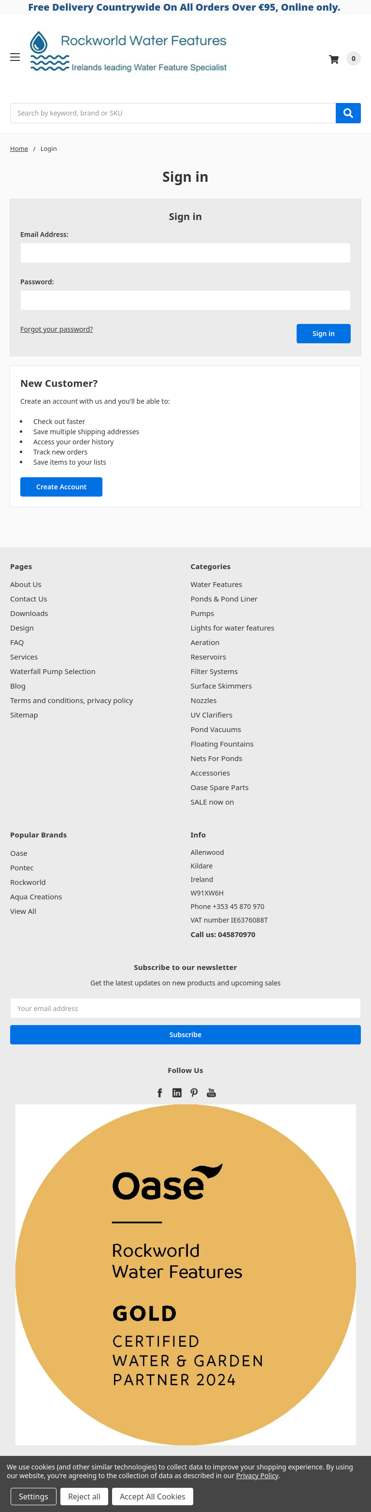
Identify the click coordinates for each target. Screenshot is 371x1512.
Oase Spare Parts (220, 785)
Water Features (217, 582)
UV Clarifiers (212, 713)
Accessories (210, 771)
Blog (18, 684)
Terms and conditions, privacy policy (71, 698)
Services (24, 655)
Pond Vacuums (216, 727)
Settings (33, 1496)
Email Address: (44, 234)
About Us (26, 582)
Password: (37, 281)
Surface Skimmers (221, 684)
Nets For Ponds (217, 756)
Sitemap (24, 713)
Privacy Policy (257, 1475)
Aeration (205, 640)
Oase (19, 850)
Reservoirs (209, 655)
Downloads (29, 611)
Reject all (84, 1496)
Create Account (61, 484)
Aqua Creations (36, 894)
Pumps (202, 611)
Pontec (22, 865)
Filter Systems (214, 669)
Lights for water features (233, 626)
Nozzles (204, 698)
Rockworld (28, 879)
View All (23, 908)
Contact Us (28, 597)
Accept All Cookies (153, 1496)
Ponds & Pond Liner (224, 597)
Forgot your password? (56, 329)
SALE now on (212, 800)
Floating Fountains (222, 742)
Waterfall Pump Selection (53, 669)
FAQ (17, 640)
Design (22, 626)
